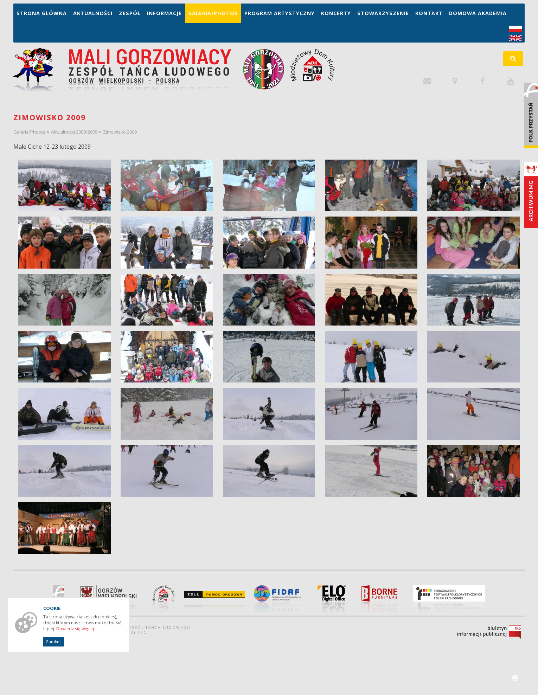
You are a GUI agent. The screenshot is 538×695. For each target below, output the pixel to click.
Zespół (130, 13)
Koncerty (336, 13)
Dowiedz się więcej (75, 629)
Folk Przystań (531, 115)
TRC (142, 632)
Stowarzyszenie (383, 13)
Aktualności (93, 13)
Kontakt (429, 13)
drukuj (515, 678)
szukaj (517, 61)
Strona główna (42, 13)
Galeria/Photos (213, 13)
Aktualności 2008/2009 (74, 132)
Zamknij (54, 642)
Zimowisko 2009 (120, 132)
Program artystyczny (279, 13)
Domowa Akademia (478, 13)
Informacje (164, 13)
